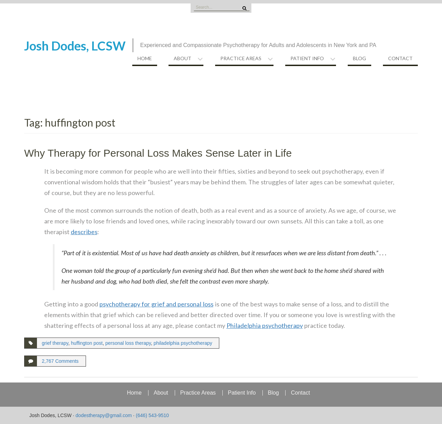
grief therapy (55, 343)
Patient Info (307, 58)
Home (144, 58)
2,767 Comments (60, 361)
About (182, 58)
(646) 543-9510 (152, 415)
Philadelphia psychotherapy (265, 325)
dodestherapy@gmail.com (104, 415)
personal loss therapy (128, 343)
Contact (400, 58)
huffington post (87, 343)
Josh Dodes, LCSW (75, 45)
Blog (359, 58)
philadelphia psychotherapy (183, 343)
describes (84, 232)
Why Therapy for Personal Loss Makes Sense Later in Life (158, 153)
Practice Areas (240, 58)
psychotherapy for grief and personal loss (156, 304)
